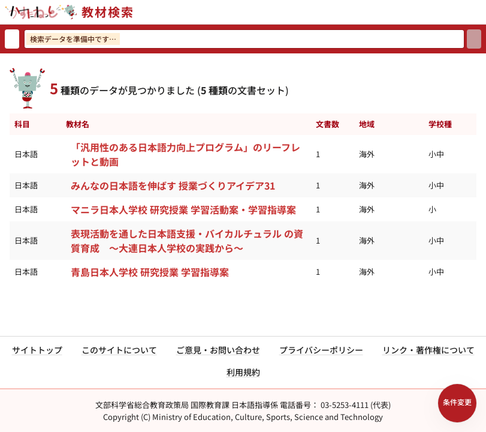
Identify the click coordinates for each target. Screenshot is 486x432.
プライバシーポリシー (321, 350)
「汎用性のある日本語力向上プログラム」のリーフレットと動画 (185, 154)
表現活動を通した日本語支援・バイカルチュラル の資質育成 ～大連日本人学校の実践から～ (187, 240)
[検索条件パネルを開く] (457, 403)
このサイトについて (119, 350)
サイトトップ (37, 350)
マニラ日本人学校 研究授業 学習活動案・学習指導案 (183, 209)
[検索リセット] (12, 39)
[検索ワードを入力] (244, 39)
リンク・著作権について (428, 350)
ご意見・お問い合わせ (218, 350)
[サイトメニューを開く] (481, 12)
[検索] (474, 39)
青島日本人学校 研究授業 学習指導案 (150, 272)
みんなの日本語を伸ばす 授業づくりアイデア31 (173, 185)
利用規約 (243, 372)
